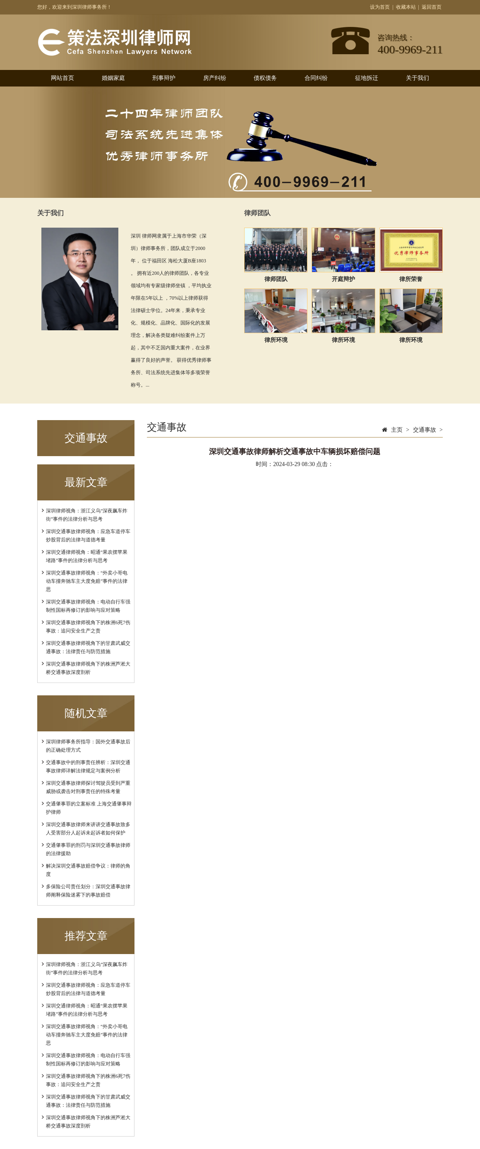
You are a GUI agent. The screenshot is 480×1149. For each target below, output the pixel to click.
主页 (397, 430)
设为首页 (380, 7)
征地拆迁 (366, 78)
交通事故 (424, 430)
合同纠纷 (316, 78)
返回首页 (432, 7)
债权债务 (265, 78)
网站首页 (62, 78)
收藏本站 (406, 7)
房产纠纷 (214, 78)
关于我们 (417, 78)
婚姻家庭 (113, 78)
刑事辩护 (163, 78)
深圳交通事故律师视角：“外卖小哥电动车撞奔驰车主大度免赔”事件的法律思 (86, 581)
